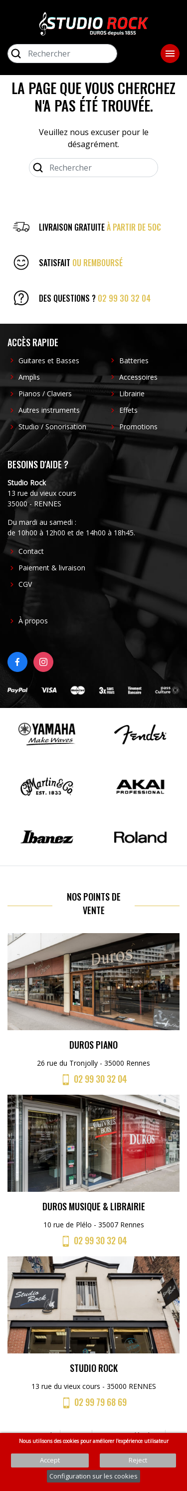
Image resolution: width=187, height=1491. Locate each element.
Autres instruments (49, 410)
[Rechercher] (62, 53)
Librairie (132, 393)
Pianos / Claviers (45, 393)
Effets (128, 410)
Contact (31, 551)
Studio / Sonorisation (52, 426)
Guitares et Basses (48, 360)
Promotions (138, 426)
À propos (33, 620)
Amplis (29, 377)
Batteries (134, 360)
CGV (25, 584)
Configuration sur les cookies (93, 1475)
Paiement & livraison (51, 567)
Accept (50, 1459)
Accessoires (138, 377)
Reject (138, 1459)
